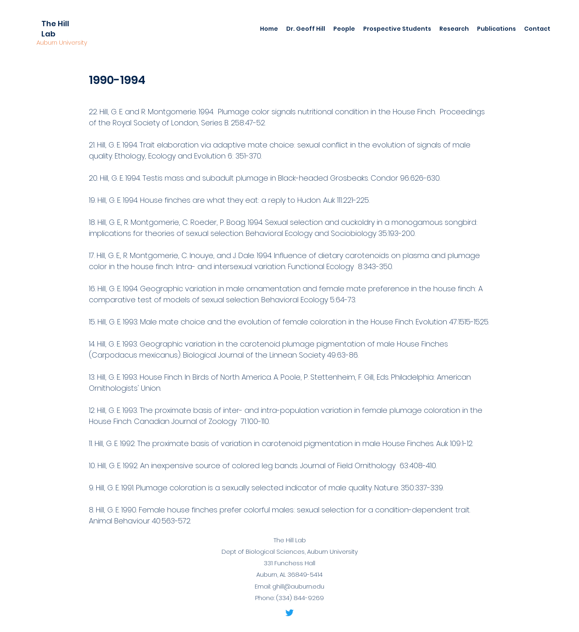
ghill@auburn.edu (298, 586)
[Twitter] (289, 613)
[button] (305, 29)
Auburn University (61, 42)
